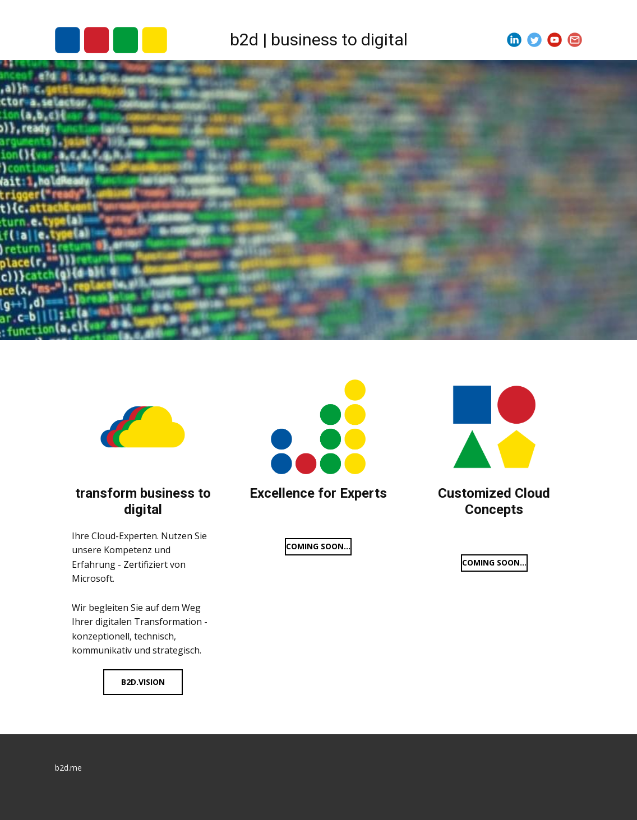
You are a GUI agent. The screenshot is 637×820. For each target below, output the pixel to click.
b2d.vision (143, 682)
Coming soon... (318, 546)
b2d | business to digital (319, 39)
